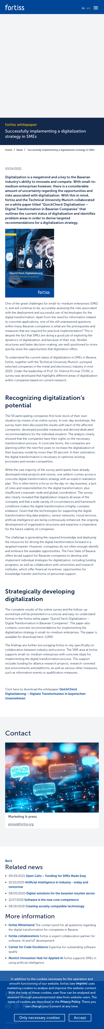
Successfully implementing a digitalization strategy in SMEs (61, 46)
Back (8, 757)
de (83, 8)
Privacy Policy (70, 1002)
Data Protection (15, 932)
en (88, 8)
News (19, 46)
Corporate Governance (19, 945)
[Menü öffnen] (96, 8)
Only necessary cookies (39, 1018)
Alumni (9, 965)
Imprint (9, 958)
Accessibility (12, 938)
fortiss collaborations (24, 832)
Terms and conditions (18, 951)
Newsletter (12, 919)
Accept (80, 1018)
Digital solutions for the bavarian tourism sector (60, 789)
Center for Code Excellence (28, 843)
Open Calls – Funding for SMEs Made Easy (56, 772)
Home (8, 46)
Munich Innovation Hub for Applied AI (36, 854)
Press (8, 925)
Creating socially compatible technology (55, 802)
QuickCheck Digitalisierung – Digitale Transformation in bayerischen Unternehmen (45, 590)
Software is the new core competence (51, 796)
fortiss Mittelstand (21, 821)
